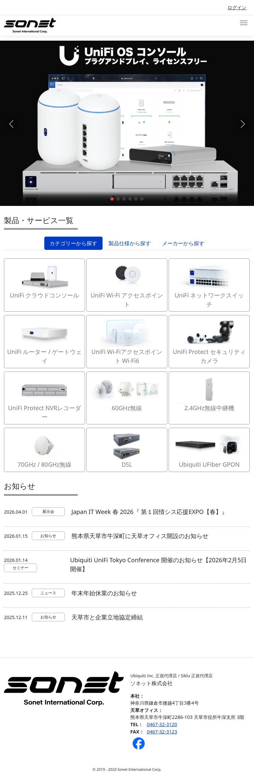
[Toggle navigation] (243, 22)
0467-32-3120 (162, 724)
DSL (126, 449)
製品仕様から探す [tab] (129, 243)
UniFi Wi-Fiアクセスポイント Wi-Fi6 (126, 341)
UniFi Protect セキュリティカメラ (209, 341)
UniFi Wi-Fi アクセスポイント (126, 284)
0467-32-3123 (162, 731)
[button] (112, 199)
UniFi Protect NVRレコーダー (44, 397)
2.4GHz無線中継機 (209, 393)
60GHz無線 (126, 393)
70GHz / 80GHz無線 (44, 449)
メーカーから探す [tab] (183, 243)
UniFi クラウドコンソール (44, 280)
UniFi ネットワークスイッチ (209, 284)
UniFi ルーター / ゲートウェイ (44, 341)
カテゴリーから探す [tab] (73, 243)
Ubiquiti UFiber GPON (209, 449)
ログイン (237, 7)
